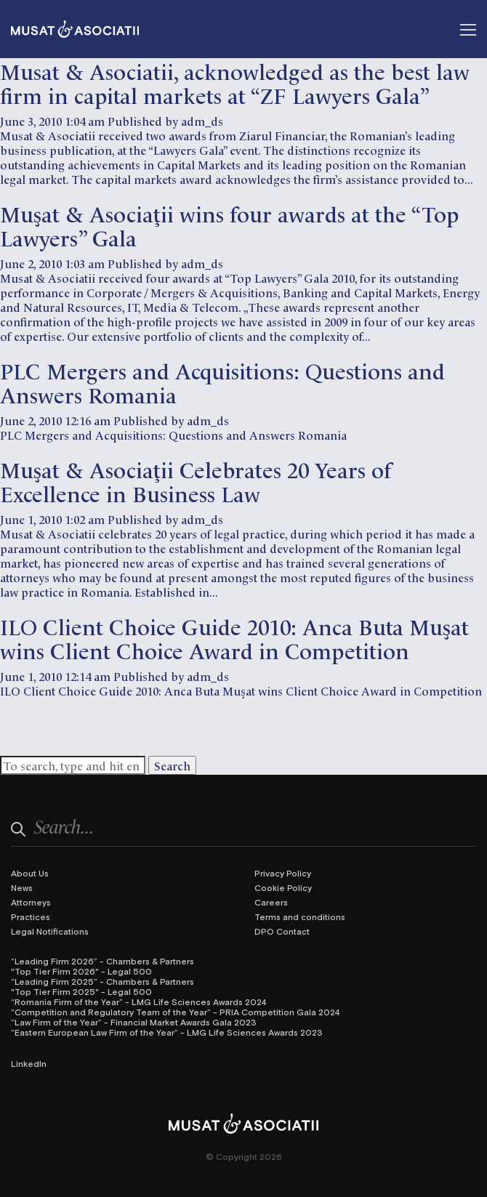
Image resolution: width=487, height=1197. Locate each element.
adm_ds (202, 121)
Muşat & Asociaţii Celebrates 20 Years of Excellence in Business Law (195, 480)
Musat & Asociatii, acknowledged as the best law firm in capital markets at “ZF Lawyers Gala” (235, 82)
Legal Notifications (50, 931)
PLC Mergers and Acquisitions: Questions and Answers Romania (222, 381)
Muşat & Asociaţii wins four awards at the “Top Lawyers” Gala (229, 224)
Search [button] (172, 765)
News (22, 887)
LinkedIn (29, 1063)
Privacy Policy (282, 873)
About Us (30, 873)
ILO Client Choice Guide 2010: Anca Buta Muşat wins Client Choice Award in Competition (234, 637)
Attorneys (31, 902)
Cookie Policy (283, 887)
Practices (30, 916)
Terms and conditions (299, 916)
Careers (271, 902)
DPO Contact (282, 931)
